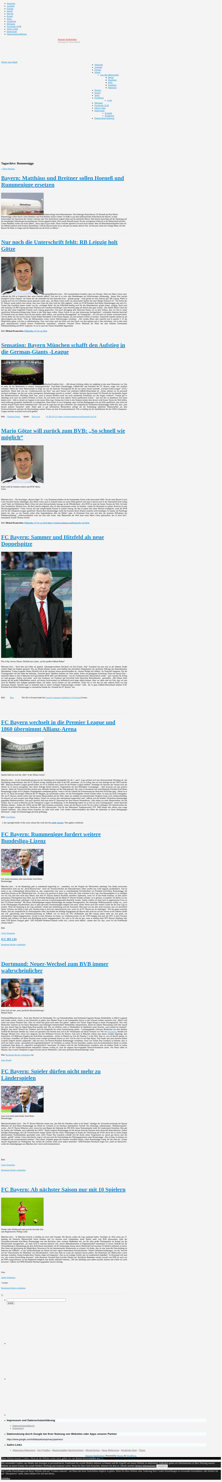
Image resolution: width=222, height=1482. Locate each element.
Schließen (5, 1478)
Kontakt (108, 113)
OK (102, 1458)
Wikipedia (28, 331)
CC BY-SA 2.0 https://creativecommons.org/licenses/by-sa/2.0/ (71, 417)
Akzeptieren (162, 1466)
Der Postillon (43, 1450)
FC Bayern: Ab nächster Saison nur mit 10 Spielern (63, 1189)
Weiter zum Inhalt (9, 62)
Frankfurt (112, 85)
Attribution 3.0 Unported (71, 698)
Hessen (10, 13)
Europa (10, 8)
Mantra (120, 1456)
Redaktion (109, 115)
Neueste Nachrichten (67, 39)
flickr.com (36, 417)
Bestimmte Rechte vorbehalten (13, 945)
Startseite (11, 3)
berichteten (112, 1032)
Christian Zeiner (14, 417)
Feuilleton (11, 21)
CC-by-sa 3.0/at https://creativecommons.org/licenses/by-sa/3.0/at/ (62, 523)
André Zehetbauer (8, 1278)
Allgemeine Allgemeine (23, 1450)
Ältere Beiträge (8, 169)
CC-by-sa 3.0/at (40, 331)
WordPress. (131, 1456)
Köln (110, 82)
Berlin (111, 77)
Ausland (10, 6)
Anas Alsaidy (6, 1060)
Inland (10, 11)
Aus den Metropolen (109, 75)
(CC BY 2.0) (9, 939)
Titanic (142, 1450)
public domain (57, 823)
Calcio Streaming (8, 933)
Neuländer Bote (129, 1450)
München (112, 87)
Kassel (10, 16)
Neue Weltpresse (110, 1450)
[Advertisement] (104, 139)
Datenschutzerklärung (17, 34)
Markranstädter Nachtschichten (68, 1450)
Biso (12, 698)
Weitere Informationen (145, 1466)
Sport (9, 19)
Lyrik (109, 100)
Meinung (11, 24)
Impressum (12, 31)
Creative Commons (53, 698)
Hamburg (112, 80)
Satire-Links (12, 29)
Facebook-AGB (14, 26)
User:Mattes (10, 817)
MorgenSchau (93, 1450)
